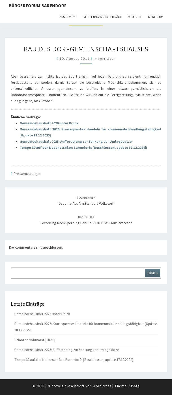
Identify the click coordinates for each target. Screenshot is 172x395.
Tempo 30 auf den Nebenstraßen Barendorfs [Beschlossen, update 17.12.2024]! (83, 147)
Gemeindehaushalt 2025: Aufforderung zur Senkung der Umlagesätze (76, 141)
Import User (104, 58)
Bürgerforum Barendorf (38, 5)
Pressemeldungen (27, 173)
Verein (132, 17)
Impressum (155, 17)
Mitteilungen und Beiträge (103, 17)
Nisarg (134, 386)
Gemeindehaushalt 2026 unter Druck (49, 123)
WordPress (102, 386)
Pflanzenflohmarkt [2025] (34, 340)
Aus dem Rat (68, 17)
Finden (152, 273)
